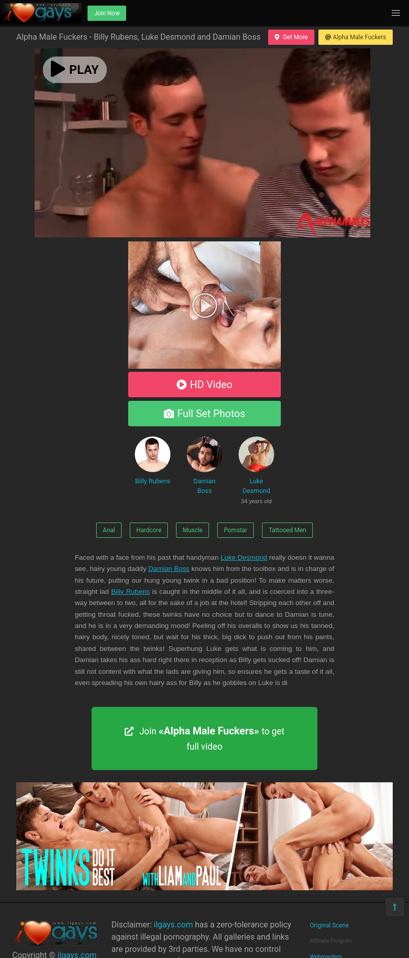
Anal (109, 530)
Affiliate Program (331, 941)
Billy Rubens (152, 460)
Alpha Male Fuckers (355, 37)
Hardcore (148, 530)
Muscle (192, 530)
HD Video (204, 384)
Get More (291, 37)
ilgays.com (173, 924)
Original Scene (329, 925)
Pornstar (235, 530)
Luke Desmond (256, 472)
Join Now (107, 13)
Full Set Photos (204, 413)
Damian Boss (204, 465)
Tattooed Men (287, 530)
